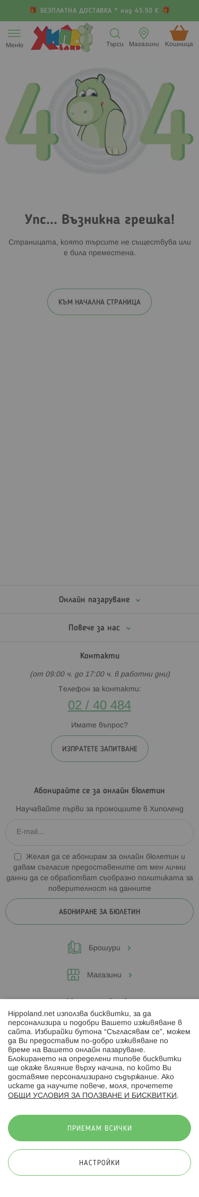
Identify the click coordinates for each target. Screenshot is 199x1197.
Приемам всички (99, 1128)
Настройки (99, 1163)
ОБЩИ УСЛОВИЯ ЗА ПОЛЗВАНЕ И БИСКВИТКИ (92, 1095)
